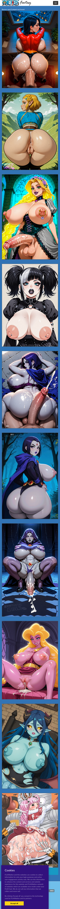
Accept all (14, 903)
